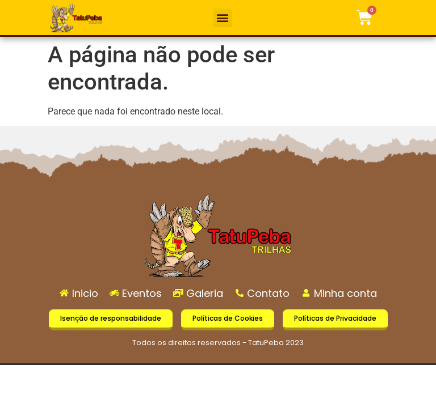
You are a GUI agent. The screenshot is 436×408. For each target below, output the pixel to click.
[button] (222, 17)
